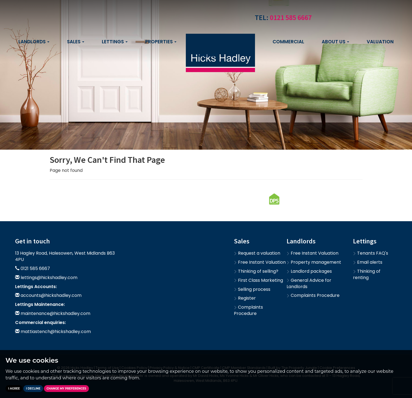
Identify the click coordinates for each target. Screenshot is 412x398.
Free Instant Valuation (260, 262)
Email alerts (367, 262)
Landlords (33, 41)
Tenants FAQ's (370, 253)
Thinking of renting (366, 274)
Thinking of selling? (256, 271)
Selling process (252, 289)
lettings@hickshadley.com (49, 277)
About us (335, 41)
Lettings (115, 41)
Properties (160, 41)
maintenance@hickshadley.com (55, 313)
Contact (206, 55)
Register (245, 298)
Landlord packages (309, 271)
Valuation (380, 41)
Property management (314, 262)
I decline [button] (33, 388)
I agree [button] (14, 388)
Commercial (288, 41)
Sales (75, 41)
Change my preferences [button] (66, 388)
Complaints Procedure (248, 310)
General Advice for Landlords (309, 283)
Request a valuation (257, 253)
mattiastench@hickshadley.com (56, 331)
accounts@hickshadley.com (51, 295)
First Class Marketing (258, 280)
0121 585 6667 (291, 17)
